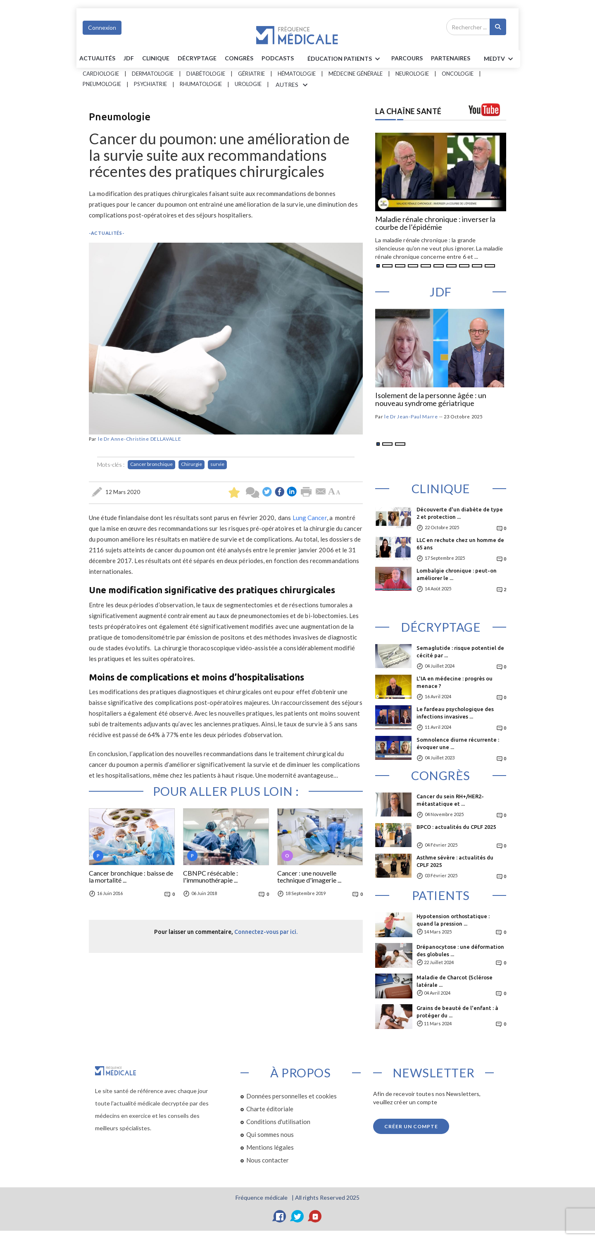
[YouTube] (315, 1216)
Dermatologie (153, 73)
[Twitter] (297, 1216)
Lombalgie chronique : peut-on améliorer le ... (456, 574)
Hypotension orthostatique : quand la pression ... (453, 919)
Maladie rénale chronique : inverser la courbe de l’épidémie (435, 223)
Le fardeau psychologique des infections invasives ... (455, 712)
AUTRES (293, 85)
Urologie (248, 84)
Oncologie (458, 73)
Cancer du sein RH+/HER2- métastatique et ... (450, 800)
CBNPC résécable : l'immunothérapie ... (210, 876)
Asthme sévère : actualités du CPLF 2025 (454, 861)
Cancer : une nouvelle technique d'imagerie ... (309, 876)
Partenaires (450, 58)
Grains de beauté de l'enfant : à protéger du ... (457, 1011)
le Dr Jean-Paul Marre (411, 416)
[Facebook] (280, 1216)
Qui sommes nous (270, 1134)
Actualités (97, 58)
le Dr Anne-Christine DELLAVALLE (139, 439)
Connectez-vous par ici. (266, 932)
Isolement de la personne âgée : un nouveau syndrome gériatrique (430, 400)
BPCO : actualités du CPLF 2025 (456, 827)
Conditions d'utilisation (278, 1121)
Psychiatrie (150, 84)
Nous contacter (267, 1160)
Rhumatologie (201, 84)
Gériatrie (251, 73)
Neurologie (412, 73)
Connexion (102, 27)
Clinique (155, 58)
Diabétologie (205, 73)
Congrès (239, 58)
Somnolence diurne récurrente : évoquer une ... (457, 743)
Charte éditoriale (269, 1108)
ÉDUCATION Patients (345, 59)
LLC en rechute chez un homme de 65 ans (460, 543)
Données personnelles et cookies (291, 1096)
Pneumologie (102, 84)
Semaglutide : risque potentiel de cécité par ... (460, 651)
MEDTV (500, 59)
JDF (129, 58)
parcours (407, 58)
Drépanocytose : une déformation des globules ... (460, 950)
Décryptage (197, 58)
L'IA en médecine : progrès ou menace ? (454, 682)
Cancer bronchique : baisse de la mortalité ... (131, 876)
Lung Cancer (310, 517)
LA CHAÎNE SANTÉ (408, 111)
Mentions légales (270, 1147)
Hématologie (297, 73)
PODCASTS (278, 58)
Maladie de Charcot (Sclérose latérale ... (454, 981)
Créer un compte (411, 1126)
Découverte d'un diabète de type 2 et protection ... (459, 513)
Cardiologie (101, 73)
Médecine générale (355, 73)
